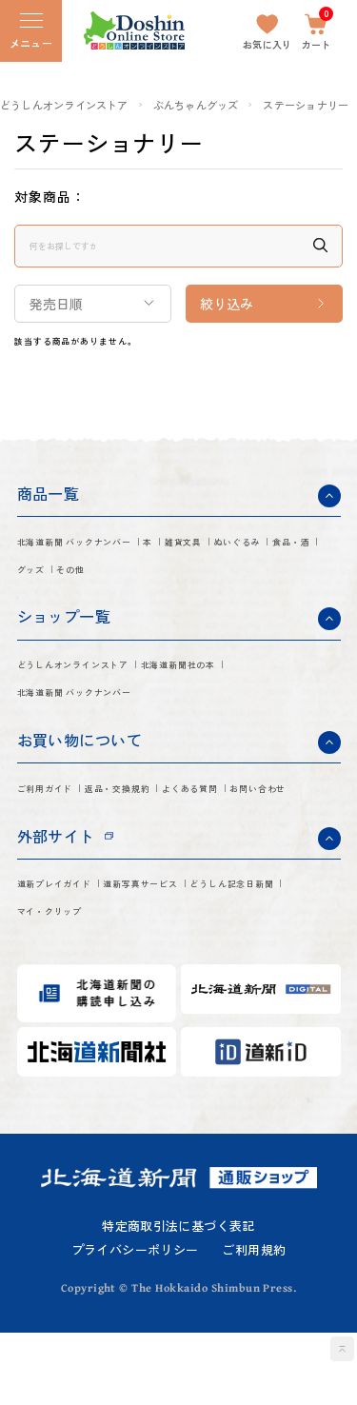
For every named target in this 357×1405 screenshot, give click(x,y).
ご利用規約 (254, 1323)
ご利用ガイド (61, 816)
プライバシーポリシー (135, 1323)
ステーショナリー (305, 105)
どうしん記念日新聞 (82, 982)
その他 (271, 583)
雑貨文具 (278, 551)
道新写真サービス (210, 950)
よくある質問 (61, 849)
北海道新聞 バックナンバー (106, 551)
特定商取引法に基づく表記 (178, 1299)
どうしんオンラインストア (64, 105)
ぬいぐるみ (53, 583)
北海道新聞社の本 (75, 716)
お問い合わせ (167, 849)
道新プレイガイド (75, 950)
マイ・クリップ (217, 982)
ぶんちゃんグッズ (196, 105)
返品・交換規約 (175, 816)
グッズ (208, 583)
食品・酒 (138, 583)
